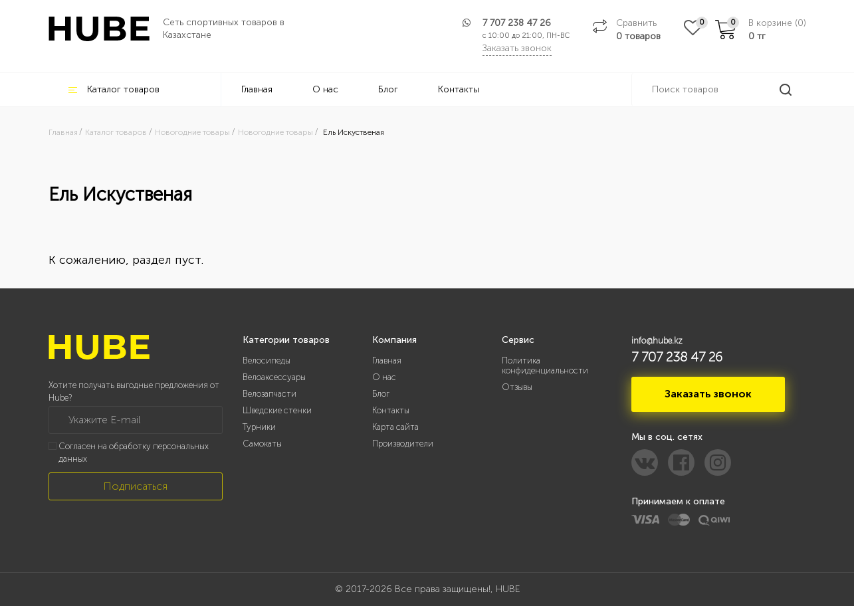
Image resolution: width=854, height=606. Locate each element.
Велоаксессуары (274, 377)
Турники (259, 427)
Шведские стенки (277, 410)
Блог (388, 89)
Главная (256, 89)
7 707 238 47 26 (516, 23)
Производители (402, 444)
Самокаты (262, 444)
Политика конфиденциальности (545, 365)
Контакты (458, 89)
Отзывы (517, 387)
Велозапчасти (269, 394)
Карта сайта (395, 427)
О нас (325, 89)
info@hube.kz (657, 341)
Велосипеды (266, 360)
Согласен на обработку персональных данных (133, 452)
